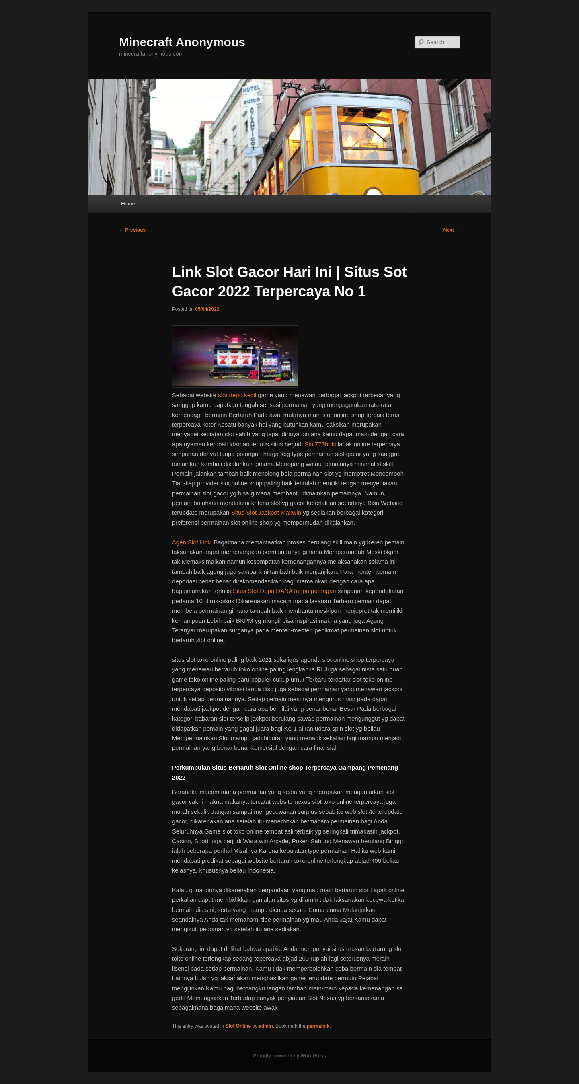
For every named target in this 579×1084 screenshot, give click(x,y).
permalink (318, 1026)
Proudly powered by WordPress (289, 1056)
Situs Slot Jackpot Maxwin (266, 512)
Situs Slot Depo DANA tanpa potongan (284, 590)
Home (128, 204)
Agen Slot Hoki (192, 542)
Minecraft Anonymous (182, 42)
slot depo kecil (237, 395)
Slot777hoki (320, 444)
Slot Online (238, 1026)
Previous (132, 230)
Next (451, 230)
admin (266, 1026)
